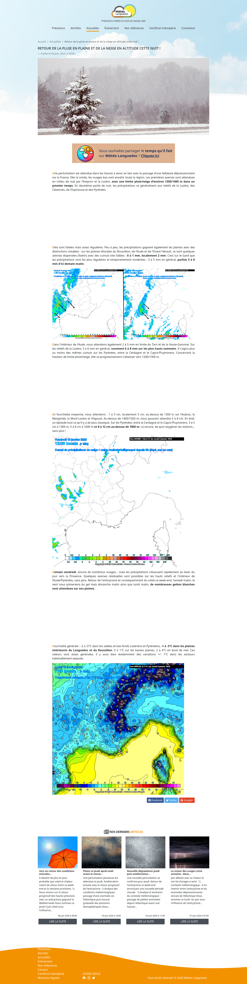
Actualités (92, 28)
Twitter (171, 800)
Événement (111, 28)
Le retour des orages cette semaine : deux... (186, 872)
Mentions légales (49, 978)
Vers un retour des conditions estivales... (56, 872)
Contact (43, 969)
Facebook (155, 800)
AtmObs (75, 28)
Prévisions (58, 28)
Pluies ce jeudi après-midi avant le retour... (98, 872)
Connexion (188, 28)
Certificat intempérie (162, 28)
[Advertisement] (123, 218)
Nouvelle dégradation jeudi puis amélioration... (143, 872)
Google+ (187, 800)
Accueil (42, 41)
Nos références (134, 28)
